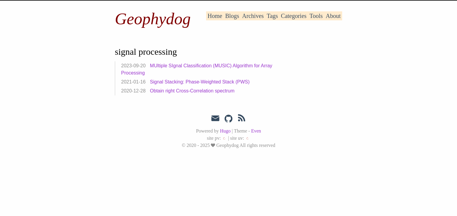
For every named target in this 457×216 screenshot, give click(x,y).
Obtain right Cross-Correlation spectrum (192, 90)
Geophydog (153, 19)
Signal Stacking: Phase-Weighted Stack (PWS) (199, 81)
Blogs (232, 16)
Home (215, 16)
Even (256, 130)
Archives (253, 16)
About (333, 16)
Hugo (225, 130)
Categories (294, 16)
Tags (272, 16)
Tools (316, 16)
